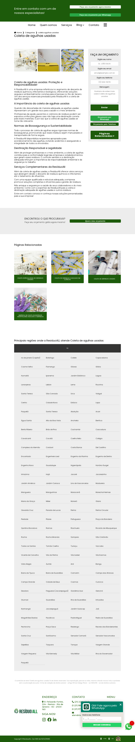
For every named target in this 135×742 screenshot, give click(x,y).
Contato (94, 25)
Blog (79, 25)
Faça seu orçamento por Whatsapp (95, 15)
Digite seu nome (104, 59)
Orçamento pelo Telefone (104, 124)
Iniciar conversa (102, 725)
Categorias (30, 32)
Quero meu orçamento (95, 221)
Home (31, 25)
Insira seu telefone (91, 715)
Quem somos (48, 25)
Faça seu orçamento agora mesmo (95, 7)
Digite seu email (104, 68)
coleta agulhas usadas (48, 32)
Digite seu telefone (104, 77)
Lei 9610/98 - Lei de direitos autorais (102, 683)
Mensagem (104, 87)
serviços (66, 25)
